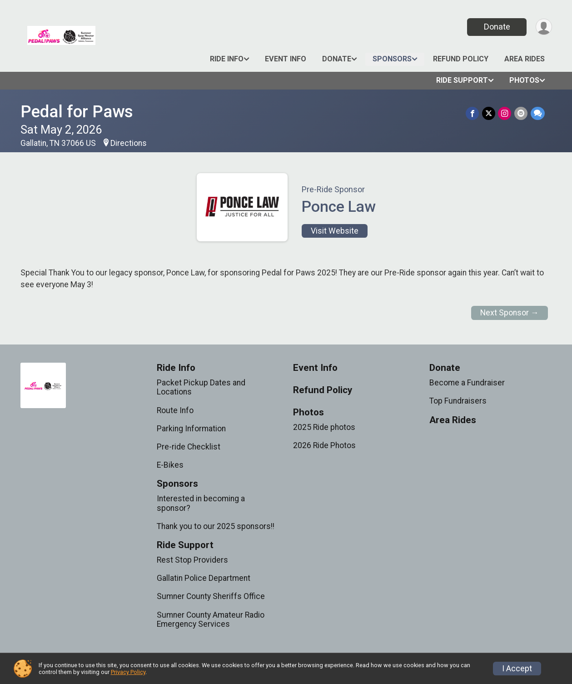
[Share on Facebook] (473, 113)
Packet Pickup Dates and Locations (201, 387)
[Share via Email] (521, 113)
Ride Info (227, 59)
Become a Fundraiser (467, 382)
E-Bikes (170, 464)
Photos (524, 80)
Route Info (175, 410)
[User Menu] (543, 27)
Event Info (285, 59)
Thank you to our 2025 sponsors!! (215, 526)
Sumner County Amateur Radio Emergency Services (210, 619)
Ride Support (462, 80)
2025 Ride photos (324, 427)
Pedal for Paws (76, 111)
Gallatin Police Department (203, 578)
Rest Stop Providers (192, 559)
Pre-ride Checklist (188, 446)
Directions (128, 143)
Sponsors (392, 59)
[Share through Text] (538, 113)
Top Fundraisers (458, 400)
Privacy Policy (128, 672)
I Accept (517, 668)
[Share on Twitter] (489, 113)
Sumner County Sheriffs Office (211, 596)
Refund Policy (460, 59)
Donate (496, 26)
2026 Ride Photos (324, 445)
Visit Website (334, 230)
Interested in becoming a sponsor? (201, 503)
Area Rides (524, 59)
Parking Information (191, 428)
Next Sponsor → (509, 312)
